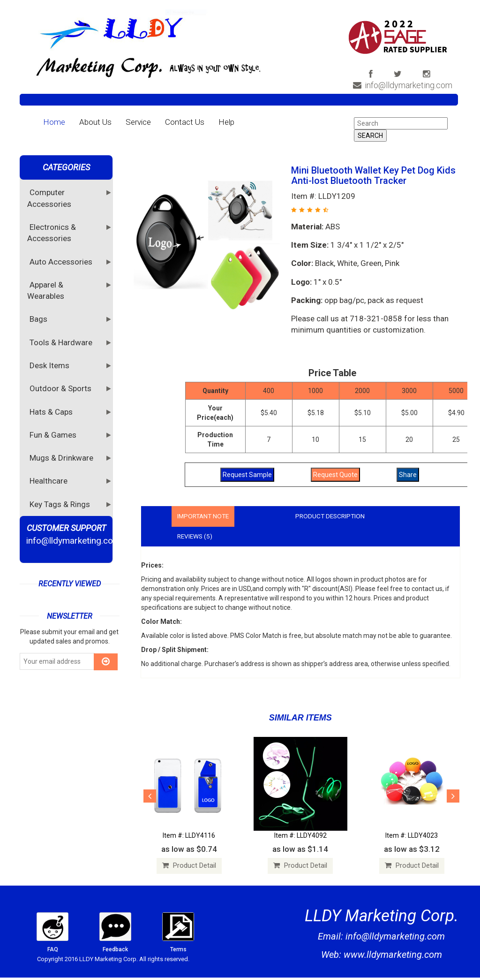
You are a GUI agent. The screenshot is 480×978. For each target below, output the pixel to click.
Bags (40, 318)
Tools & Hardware (62, 342)
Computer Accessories (50, 197)
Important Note (204, 516)
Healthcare (50, 480)
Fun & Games (54, 434)
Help (226, 122)
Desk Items (51, 365)
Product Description (335, 516)
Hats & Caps (52, 411)
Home (54, 122)
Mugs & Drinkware (63, 457)
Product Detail (189, 866)
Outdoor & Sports (62, 388)
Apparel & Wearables (47, 290)
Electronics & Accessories (51, 232)
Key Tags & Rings (61, 504)
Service (138, 122)
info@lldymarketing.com (404, 85)
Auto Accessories (62, 261)
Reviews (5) (195, 536)
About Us (95, 122)
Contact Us (184, 122)
